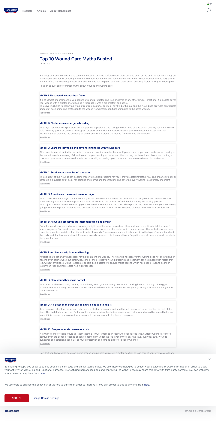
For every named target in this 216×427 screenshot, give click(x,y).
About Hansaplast (60, 10)
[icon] (99, 407)
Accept (16, 397)
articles (44, 67)
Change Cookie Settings (45, 397)
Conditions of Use (131, 416)
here (42, 373)
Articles (41, 10)
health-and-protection (61, 67)
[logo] (11, 11)
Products (27, 10)
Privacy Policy (113, 416)
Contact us (82, 416)
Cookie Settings (97, 416)
